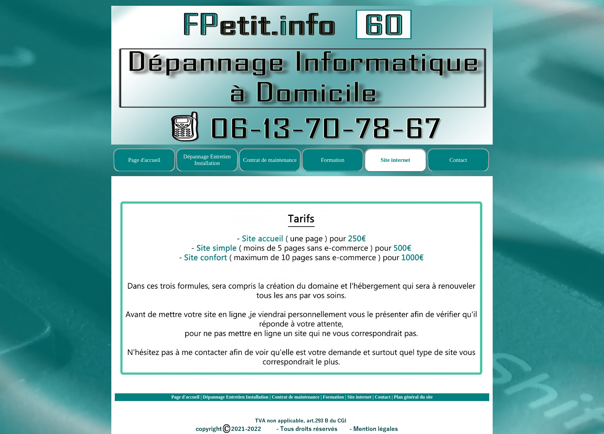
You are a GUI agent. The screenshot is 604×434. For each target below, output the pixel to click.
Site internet (359, 397)
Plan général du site (413, 397)
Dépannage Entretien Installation (235, 397)
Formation (333, 397)
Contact (383, 397)
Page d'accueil (185, 397)
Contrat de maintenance (295, 397)
